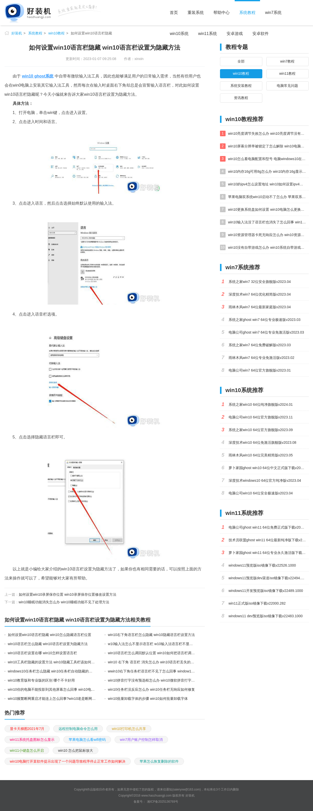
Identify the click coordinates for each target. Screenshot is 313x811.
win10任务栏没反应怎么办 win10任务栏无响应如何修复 (151, 689)
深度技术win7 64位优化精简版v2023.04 (260, 294)
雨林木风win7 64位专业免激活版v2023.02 (261, 358)
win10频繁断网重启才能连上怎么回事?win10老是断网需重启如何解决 (52, 699)
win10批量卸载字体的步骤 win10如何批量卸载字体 (148, 699)
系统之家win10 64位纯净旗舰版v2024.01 (261, 404)
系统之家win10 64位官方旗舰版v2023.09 (261, 430)
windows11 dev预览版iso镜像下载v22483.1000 (266, 616)
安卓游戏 (235, 33)
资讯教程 (241, 98)
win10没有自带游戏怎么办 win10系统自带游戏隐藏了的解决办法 (268, 247)
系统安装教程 (241, 86)
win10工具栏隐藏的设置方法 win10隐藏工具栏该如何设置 (52, 662)
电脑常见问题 (287, 86)
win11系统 (207, 33)
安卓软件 (260, 33)
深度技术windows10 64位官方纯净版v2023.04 (265, 480)
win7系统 (273, 12)
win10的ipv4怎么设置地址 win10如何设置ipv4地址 (267, 184)
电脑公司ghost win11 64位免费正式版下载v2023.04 (269, 527)
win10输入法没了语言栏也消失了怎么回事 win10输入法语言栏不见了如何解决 (268, 222)
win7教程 (287, 61)
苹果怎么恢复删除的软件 (159, 761)
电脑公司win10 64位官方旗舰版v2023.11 (261, 417)
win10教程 (56, 33)
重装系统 (196, 12)
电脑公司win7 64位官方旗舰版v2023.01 (260, 370)
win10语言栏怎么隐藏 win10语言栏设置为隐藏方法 (48, 644)
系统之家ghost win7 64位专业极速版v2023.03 (265, 320)
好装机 (16, 33)
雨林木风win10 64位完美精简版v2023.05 (261, 455)
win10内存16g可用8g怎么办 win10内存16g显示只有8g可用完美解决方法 (268, 171)
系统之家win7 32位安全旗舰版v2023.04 (260, 282)
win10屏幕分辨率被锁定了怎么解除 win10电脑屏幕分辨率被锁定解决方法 (268, 146)
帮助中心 (221, 12)
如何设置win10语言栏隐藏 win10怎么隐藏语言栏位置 (49, 635)
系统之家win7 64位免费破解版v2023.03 (260, 345)
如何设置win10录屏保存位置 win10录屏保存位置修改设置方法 (67, 594)
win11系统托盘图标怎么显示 (32, 740)
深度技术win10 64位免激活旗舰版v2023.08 (263, 442)
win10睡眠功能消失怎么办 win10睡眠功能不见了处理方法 (64, 602)
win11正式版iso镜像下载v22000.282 (257, 603)
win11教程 (287, 73)
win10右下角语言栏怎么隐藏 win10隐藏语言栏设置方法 (151, 635)
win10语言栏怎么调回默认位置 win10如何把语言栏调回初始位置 (152, 653)
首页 (174, 12)
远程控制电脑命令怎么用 (78, 729)
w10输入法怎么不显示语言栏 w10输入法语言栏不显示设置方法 (152, 644)
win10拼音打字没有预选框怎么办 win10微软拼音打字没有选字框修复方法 (152, 680)
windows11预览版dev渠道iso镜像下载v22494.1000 (269, 578)
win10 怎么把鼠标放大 (75, 750)
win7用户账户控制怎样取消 (141, 740)
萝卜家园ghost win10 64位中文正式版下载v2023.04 (269, 468)
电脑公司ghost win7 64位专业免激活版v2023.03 (266, 332)
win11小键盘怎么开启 (27, 750)
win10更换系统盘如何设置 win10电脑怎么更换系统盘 (268, 209)
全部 (241, 61)
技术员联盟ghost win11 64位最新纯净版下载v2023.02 (269, 540)
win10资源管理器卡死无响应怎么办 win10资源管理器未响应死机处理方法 (268, 235)
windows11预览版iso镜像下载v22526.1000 (262, 565)
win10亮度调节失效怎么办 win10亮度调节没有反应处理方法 (268, 133)
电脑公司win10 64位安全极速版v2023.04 (261, 493)
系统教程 (247, 12)
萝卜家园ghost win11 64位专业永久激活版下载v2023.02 (269, 553)
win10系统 (179, 33)
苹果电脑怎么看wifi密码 (87, 740)
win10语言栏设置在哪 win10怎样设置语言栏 (42, 653)
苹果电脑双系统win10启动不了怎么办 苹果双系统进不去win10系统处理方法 (268, 197)
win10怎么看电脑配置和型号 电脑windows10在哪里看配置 (268, 159)
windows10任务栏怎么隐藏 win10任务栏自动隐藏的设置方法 (52, 671)
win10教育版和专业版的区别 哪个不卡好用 (41, 680)
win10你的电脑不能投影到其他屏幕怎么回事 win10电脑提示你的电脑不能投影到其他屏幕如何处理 (52, 689)
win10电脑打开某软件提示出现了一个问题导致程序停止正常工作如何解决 (68, 761)
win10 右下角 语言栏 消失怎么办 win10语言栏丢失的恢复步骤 (152, 662)
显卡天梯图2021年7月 (27, 729)
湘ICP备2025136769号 (162, 801)
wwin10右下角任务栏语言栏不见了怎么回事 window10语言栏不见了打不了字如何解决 (152, 671)
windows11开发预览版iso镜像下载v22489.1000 (266, 591)
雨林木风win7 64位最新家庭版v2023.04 (260, 307)
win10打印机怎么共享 (129, 729)
